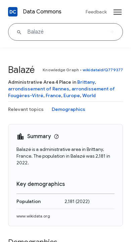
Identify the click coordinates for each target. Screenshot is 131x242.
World (89, 95)
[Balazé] (65, 32)
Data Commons (42, 11)
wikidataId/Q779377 (103, 69)
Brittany (86, 82)
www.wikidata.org (33, 215)
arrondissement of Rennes (38, 89)
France (53, 95)
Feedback (96, 12)
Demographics (68, 109)
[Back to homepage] (12, 11)
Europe (71, 95)
